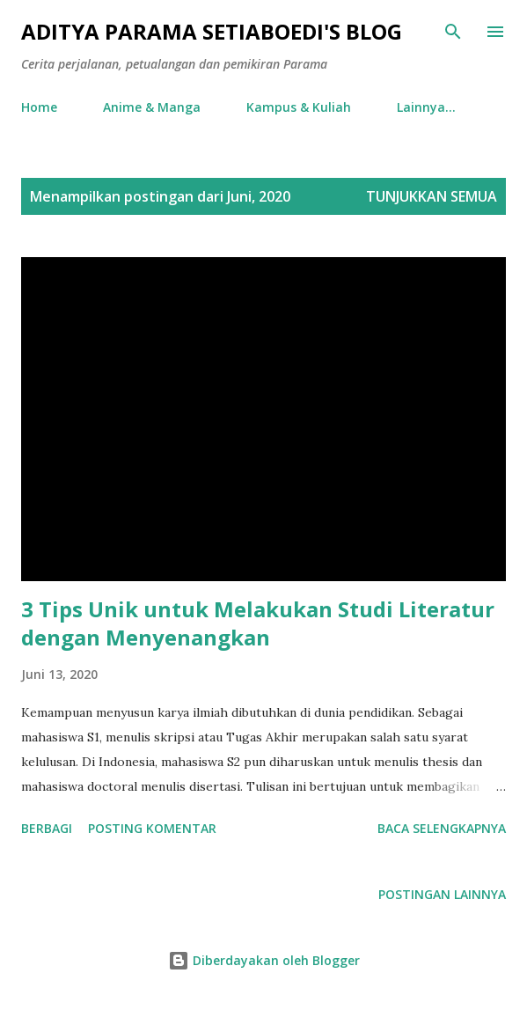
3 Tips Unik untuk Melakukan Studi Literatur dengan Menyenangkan (257, 623)
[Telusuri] (453, 31)
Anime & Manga (152, 107)
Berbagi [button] (46, 828)
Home (39, 107)
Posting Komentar (152, 828)
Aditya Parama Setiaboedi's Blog (211, 31)
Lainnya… (426, 107)
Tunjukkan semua (431, 196)
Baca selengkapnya (441, 828)
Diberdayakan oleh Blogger (264, 960)
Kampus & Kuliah (298, 107)
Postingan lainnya (442, 894)
